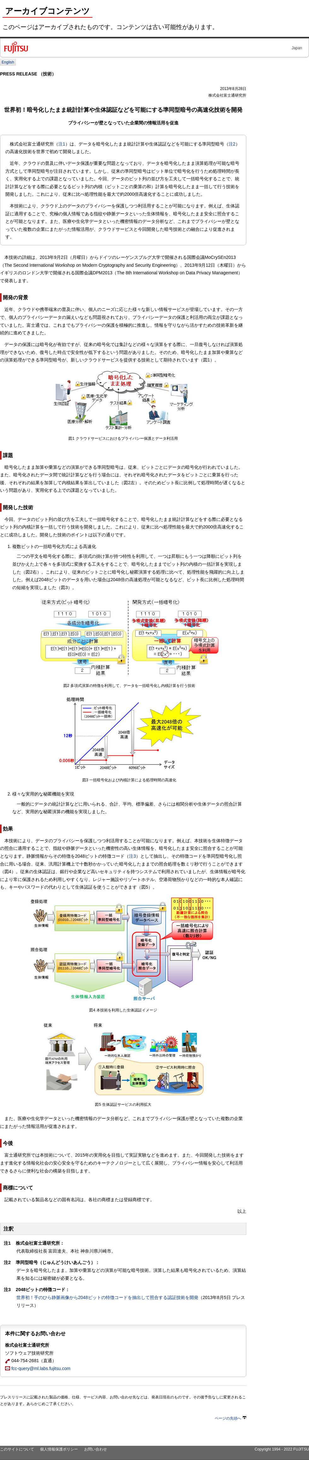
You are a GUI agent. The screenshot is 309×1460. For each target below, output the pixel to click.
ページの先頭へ (230, 1418)
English (8, 62)
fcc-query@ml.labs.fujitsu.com (37, 1368)
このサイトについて (17, 1449)
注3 (132, 856)
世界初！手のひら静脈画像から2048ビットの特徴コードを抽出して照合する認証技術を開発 (107, 1297)
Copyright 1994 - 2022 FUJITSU (281, 1449)
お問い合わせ (95, 1449)
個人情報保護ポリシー (59, 1449)
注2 (232, 143)
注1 (61, 143)
